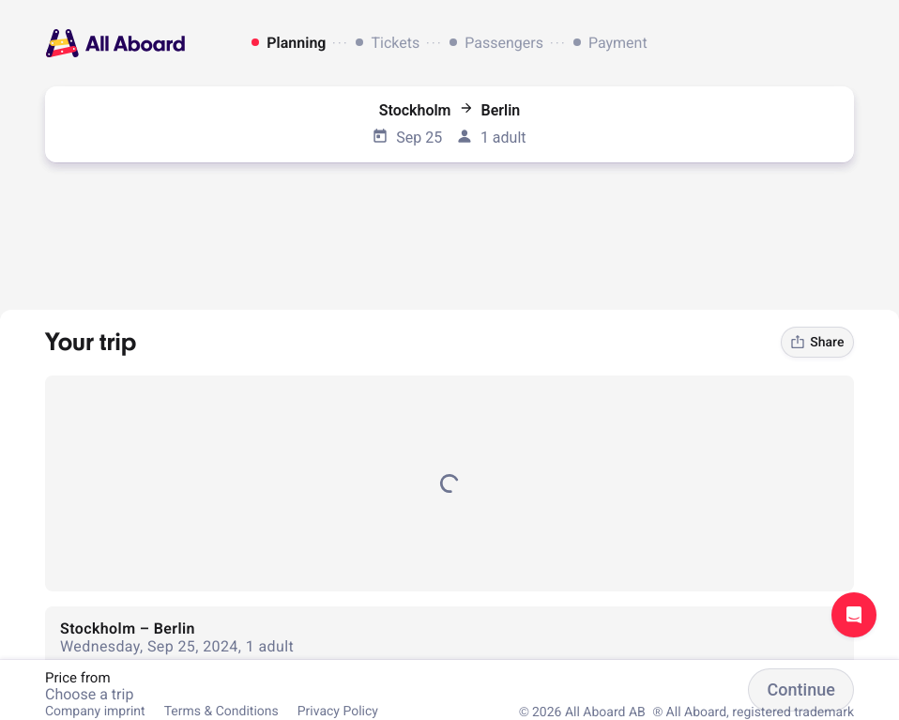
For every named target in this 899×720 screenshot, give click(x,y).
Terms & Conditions (221, 711)
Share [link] (817, 342)
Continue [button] (801, 689)
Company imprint (95, 711)
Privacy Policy (337, 711)
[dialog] (449, 43)
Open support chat (853, 614)
